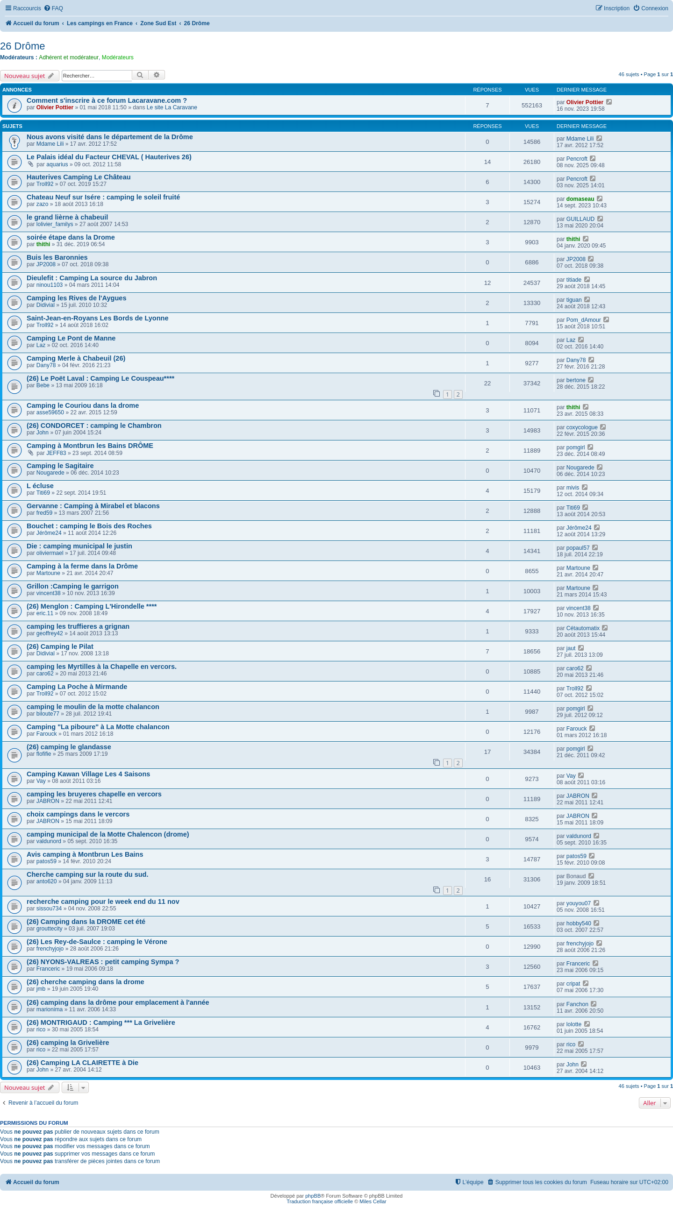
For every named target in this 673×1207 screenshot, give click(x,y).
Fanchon (577, 1004)
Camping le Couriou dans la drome (83, 405)
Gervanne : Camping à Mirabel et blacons (93, 506)
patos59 (46, 861)
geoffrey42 (49, 633)
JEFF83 (56, 453)
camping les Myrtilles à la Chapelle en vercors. (102, 666)
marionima (49, 1009)
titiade (573, 280)
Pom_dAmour (583, 320)
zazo (42, 204)
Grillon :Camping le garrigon (73, 586)
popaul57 (578, 548)
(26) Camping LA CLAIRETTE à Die (82, 1062)
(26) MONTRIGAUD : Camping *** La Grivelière (101, 1022)
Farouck (46, 734)
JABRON (47, 801)
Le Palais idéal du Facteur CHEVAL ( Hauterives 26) (109, 157)
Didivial (45, 305)
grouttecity (49, 928)
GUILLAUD (580, 219)
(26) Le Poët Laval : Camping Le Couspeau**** (100, 378)
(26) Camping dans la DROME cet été (86, 921)
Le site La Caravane (172, 107)
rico (41, 1029)
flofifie (43, 754)
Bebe (43, 385)
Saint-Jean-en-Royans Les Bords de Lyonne (98, 318)
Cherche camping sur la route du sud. (88, 874)
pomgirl (575, 447)
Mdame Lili (50, 144)
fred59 (44, 513)
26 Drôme (22, 46)
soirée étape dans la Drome (71, 237)
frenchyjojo (50, 948)
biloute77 (47, 713)
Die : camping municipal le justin (79, 546)
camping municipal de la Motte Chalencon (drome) (108, 834)
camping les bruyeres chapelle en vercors (94, 794)
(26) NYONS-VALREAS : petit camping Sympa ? (103, 962)
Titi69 (43, 493)
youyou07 (578, 903)
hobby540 (578, 923)
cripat (573, 983)
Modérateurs (118, 57)
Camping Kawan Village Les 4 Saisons (88, 774)
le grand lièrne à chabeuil (67, 217)
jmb (41, 989)
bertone (576, 380)
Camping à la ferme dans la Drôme (82, 566)
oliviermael (50, 553)
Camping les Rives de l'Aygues (76, 298)
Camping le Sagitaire (60, 465)
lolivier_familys (54, 224)
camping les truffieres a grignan (78, 626)
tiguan (574, 300)
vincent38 (48, 593)
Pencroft (576, 159)
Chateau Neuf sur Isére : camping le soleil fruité (103, 197)
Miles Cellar (372, 1201)
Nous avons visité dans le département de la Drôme (110, 137)
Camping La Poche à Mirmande (77, 686)
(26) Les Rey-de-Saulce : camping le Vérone (97, 941)
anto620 (46, 881)
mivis (573, 487)
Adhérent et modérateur (69, 57)
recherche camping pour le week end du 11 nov (103, 901)
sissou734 (49, 908)
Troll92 (45, 184)
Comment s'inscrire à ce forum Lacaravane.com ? (107, 100)
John (42, 432)
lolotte (573, 1024)
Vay (41, 781)
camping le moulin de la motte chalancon (93, 706)
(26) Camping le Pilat (60, 646)
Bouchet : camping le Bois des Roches (89, 526)
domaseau (580, 199)
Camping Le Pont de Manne (71, 338)
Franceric (48, 969)
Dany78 (46, 365)
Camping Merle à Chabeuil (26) (76, 358)
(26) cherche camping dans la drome (85, 982)
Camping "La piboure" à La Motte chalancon (98, 727)
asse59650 (50, 412)
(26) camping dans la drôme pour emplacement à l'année (118, 1002)
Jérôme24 (49, 533)
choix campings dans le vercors (78, 814)
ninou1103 (49, 285)
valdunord (48, 841)
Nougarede (50, 472)
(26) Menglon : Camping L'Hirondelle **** (92, 606)
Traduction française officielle (319, 1201)
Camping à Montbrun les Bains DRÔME (90, 445)
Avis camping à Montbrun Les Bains (85, 854)
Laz (41, 345)
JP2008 (46, 264)
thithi (43, 244)
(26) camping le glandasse (69, 747)
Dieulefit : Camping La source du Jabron (92, 278)
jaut (571, 648)
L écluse (40, 486)
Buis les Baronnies (57, 257)
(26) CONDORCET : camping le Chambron (94, 425)
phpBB (313, 1196)
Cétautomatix (583, 628)
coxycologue (582, 427)
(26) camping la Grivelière (68, 1042)
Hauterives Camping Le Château (79, 177)
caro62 (45, 673)
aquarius (57, 164)
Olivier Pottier (54, 107)
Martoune (48, 573)
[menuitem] (53, 8)
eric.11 (44, 613)
